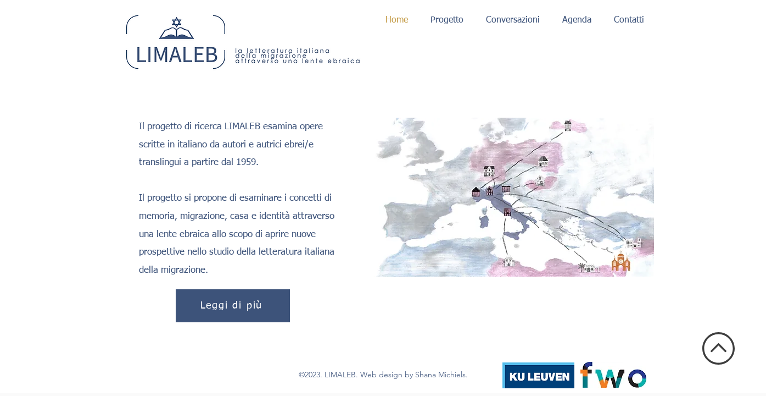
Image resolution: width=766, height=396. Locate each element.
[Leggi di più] (233, 305)
